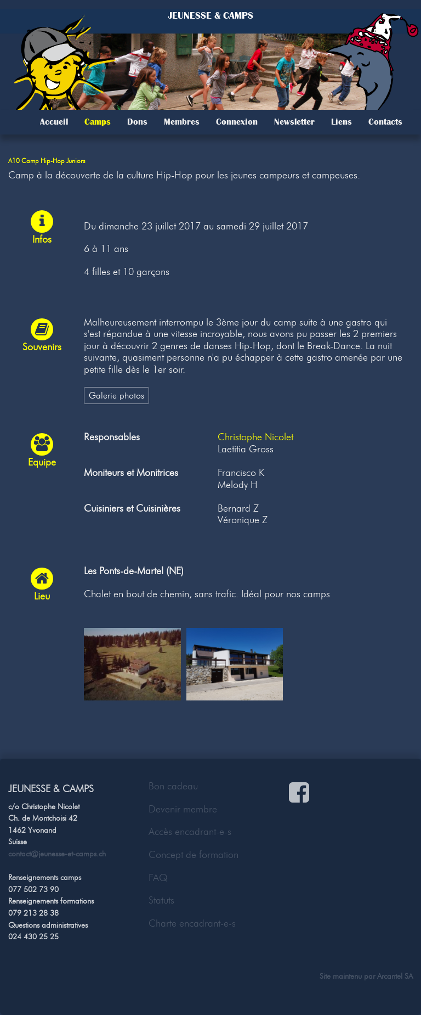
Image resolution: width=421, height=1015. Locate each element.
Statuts (161, 900)
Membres (182, 121)
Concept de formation (193, 855)
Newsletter (294, 121)
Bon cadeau (173, 786)
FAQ (158, 878)
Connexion (237, 121)
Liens (341, 121)
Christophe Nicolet (255, 437)
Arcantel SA (395, 976)
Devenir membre (183, 809)
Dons (137, 121)
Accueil (54, 121)
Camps (97, 121)
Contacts (385, 121)
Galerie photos (116, 395)
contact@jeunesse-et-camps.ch (57, 854)
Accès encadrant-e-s (190, 832)
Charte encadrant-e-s (192, 923)
